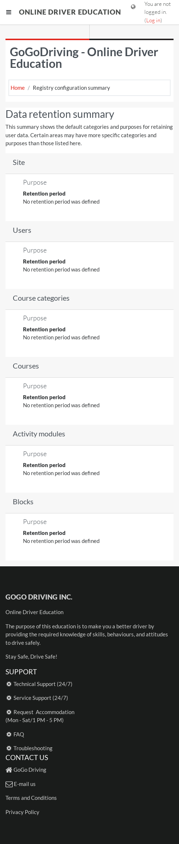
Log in (153, 20)
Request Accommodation (43, 712)
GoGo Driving (29, 769)
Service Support (32, 697)
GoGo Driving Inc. (38, 597)
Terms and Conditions (31, 797)
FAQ (18, 734)
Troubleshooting (32, 748)
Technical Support (34, 684)
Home (18, 87)
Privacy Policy (22, 812)
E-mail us (25, 784)
